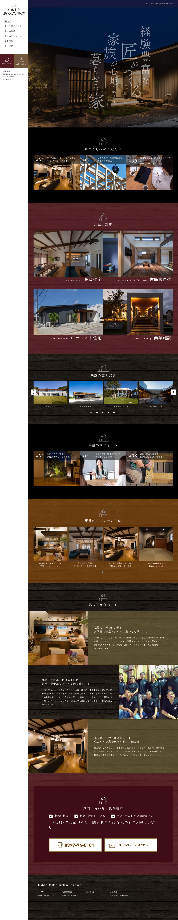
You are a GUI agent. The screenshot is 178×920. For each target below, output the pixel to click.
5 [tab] (114, 412)
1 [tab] (91, 412)
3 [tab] (103, 412)
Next (173, 392)
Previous (33, 392)
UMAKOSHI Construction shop (159, 4)
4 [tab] (109, 412)
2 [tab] (97, 412)
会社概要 (114, 892)
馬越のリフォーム (70, 896)
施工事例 (90, 892)
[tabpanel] (50, 394)
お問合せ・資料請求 (119, 896)
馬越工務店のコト (46, 895)
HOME (41, 892)
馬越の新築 (67, 892)
